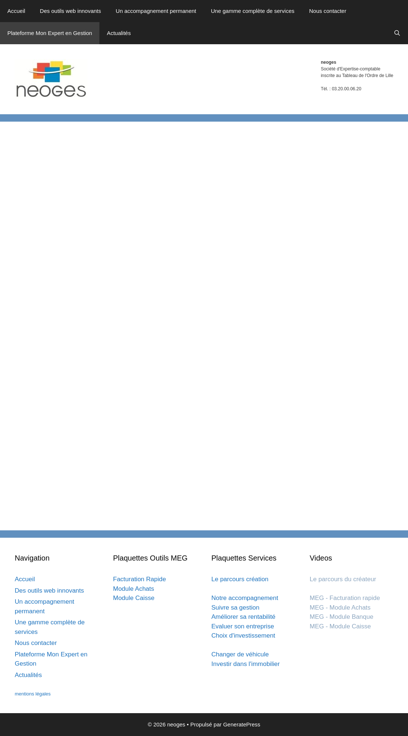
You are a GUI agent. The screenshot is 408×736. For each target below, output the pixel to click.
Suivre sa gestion (235, 607)
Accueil (16, 11)
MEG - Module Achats (340, 607)
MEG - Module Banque (341, 616)
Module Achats (133, 588)
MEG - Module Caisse (340, 626)
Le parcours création (239, 579)
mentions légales (33, 694)
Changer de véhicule (240, 654)
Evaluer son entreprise (242, 626)
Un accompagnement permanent (156, 11)
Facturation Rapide (139, 579)
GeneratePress (241, 724)
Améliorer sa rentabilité (243, 616)
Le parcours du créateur (343, 579)
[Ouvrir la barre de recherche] (397, 33)
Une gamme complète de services (253, 11)
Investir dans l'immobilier (245, 663)
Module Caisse (133, 597)
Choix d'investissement (243, 635)
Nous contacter (328, 11)
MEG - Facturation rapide (345, 597)
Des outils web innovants (70, 11)
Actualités (119, 33)
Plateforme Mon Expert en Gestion (49, 33)
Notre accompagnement (244, 597)
